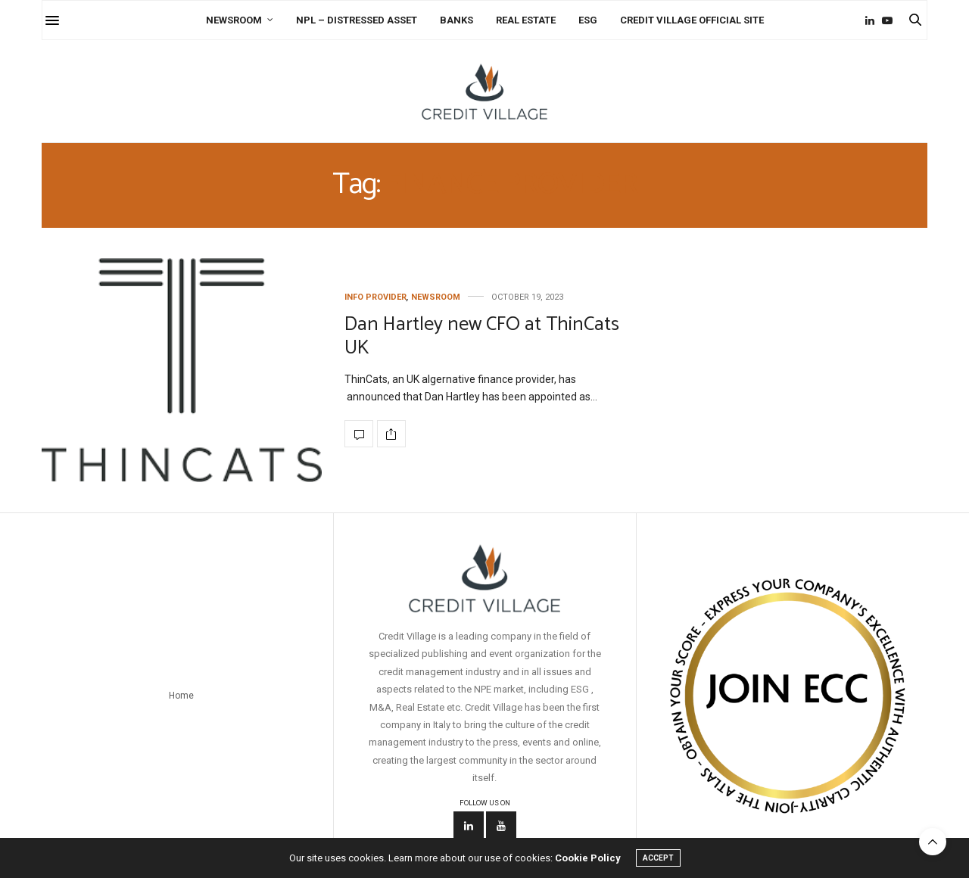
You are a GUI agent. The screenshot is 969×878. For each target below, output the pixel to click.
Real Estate (526, 20)
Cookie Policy (588, 858)
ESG (587, 20)
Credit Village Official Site (692, 20)
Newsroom (234, 20)
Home (181, 695)
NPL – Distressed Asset (356, 20)
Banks (456, 20)
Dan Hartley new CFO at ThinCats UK (481, 336)
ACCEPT (658, 858)
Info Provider (375, 297)
